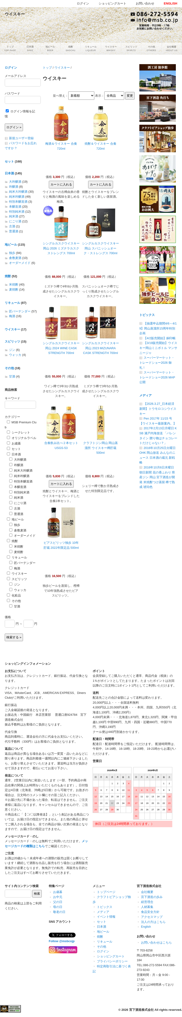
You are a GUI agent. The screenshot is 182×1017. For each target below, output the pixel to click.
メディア (145, 395)
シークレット (18, 432)
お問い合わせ (145, 3)
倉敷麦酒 (15, 258)
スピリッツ (12, 341)
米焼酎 (13, 284)
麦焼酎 (13, 289)
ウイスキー (62, 67)
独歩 (12, 253)
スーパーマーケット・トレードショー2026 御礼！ (156, 362)
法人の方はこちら (153, 922)
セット (9, 161)
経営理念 (147, 902)
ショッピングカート (111, 956)
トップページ (106, 892)
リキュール (12, 303)
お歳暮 (14, 443)
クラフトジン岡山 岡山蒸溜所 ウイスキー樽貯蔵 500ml (100, 447)
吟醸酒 (13, 186)
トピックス (147, 315)
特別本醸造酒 (18, 201)
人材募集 (147, 907)
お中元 (57, 897)
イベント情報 (106, 916)
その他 (9, 368)
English (146, 926)
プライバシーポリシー (112, 961)
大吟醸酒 (15, 181)
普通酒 (13, 231)
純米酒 (13, 216)
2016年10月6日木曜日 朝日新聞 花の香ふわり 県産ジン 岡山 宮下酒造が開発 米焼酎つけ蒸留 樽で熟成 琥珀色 (157, 477)
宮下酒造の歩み (152, 897)
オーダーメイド (20, 263)
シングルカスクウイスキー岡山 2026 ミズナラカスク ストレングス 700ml (61, 248)
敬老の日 (59, 912)
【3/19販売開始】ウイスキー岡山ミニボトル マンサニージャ (158, 347)
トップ (47, 67)
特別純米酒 (16, 211)
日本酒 (9, 173)
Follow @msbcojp (62, 941)
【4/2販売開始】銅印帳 (160, 338)
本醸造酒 (15, 206)
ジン (12, 350)
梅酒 (12, 316)
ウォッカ (15, 355)
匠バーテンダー (20, 311)
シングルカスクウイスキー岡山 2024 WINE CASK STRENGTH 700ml (61, 348)
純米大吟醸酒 (18, 191)
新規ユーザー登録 (21, 138)
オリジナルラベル (21, 438)
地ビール (11, 244)
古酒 (12, 226)
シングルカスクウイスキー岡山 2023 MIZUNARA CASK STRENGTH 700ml (100, 348)
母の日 (57, 907)
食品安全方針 (150, 912)
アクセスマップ (152, 917)
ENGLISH (170, 3)
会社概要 (147, 892)
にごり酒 (15, 221)
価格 (8, 617)
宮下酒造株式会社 (141, 1010)
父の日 (57, 902)
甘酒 (12, 376)
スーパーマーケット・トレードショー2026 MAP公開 (157, 377)
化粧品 (14, 595)
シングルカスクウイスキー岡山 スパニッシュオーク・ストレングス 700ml (100, 248)
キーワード (12, 398)
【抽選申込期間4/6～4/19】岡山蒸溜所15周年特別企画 (158, 328)
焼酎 (8, 276)
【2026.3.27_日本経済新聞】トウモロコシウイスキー (157, 408)
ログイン (11, 67)
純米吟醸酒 (16, 196)
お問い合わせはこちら (156, 942)
